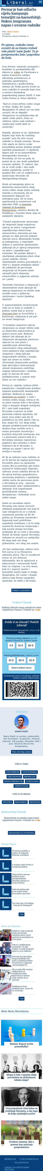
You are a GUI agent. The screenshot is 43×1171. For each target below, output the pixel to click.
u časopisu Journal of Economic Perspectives (16, 207)
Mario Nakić (13, 32)
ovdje (37, 610)
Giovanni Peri (10, 313)
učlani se (33, 630)
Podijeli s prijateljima (21, 590)
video (17, 72)
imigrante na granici (13, 397)
